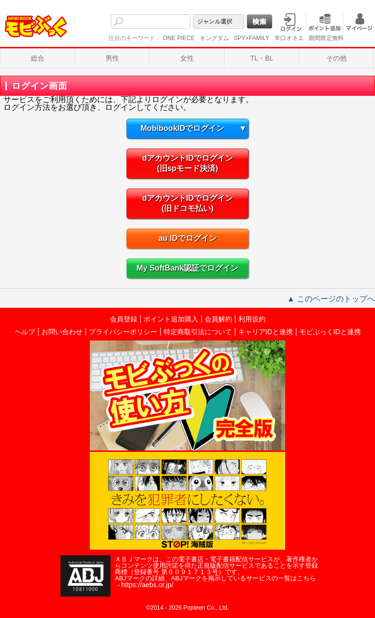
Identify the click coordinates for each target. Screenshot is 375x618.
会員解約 (218, 319)
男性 (112, 58)
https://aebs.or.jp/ (147, 585)
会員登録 (123, 319)
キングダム (214, 38)
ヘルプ (25, 332)
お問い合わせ (62, 332)
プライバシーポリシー (123, 332)
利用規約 (252, 319)
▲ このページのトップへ (331, 299)
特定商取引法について (198, 332)
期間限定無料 (326, 38)
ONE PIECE (178, 38)
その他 (336, 58)
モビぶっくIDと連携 (330, 332)
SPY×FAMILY (252, 38)
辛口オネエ (289, 38)
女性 (187, 58)
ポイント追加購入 (171, 319)
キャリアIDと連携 (265, 332)
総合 (37, 58)
